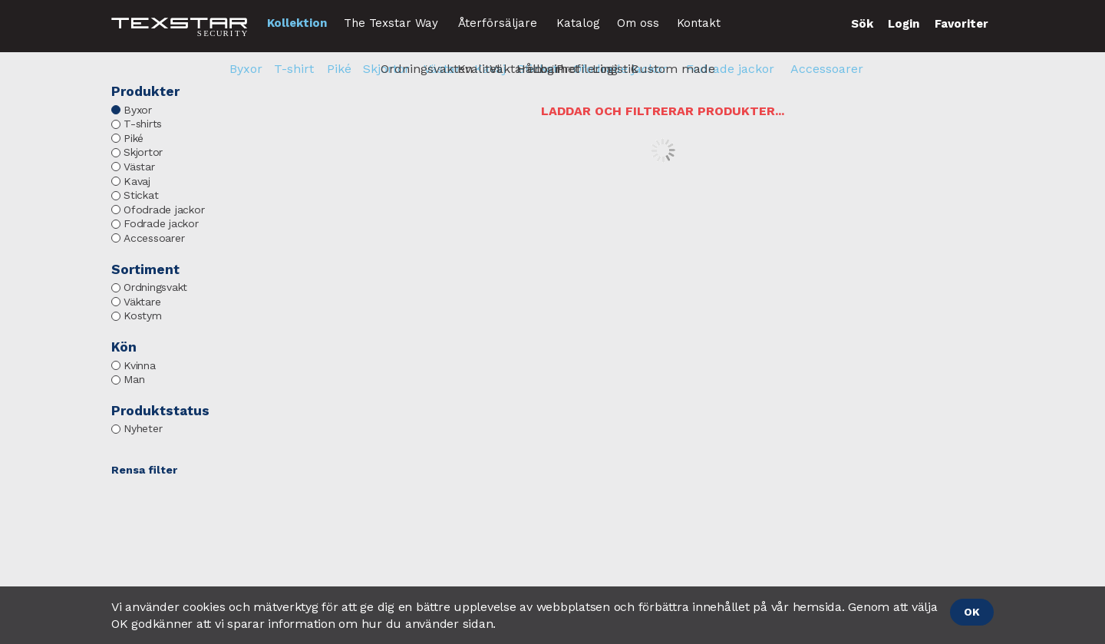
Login (903, 24)
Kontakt (699, 23)
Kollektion (297, 23)
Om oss (638, 23)
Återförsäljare (497, 23)
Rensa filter (144, 470)
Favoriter (961, 24)
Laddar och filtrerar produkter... (662, 111)
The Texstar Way (391, 23)
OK (972, 612)
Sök (862, 24)
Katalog (578, 23)
